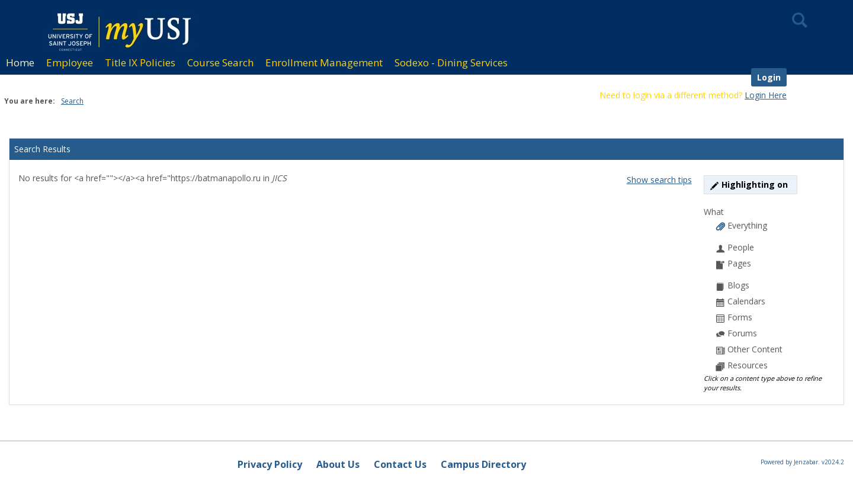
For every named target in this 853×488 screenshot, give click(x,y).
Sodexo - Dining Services (451, 62)
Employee (69, 62)
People (735, 247)
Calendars (740, 301)
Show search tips (659, 179)
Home (20, 62)
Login (769, 77)
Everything (741, 225)
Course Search (220, 62)
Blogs (732, 285)
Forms (734, 317)
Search (72, 101)
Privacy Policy (270, 464)
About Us (338, 464)
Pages (733, 263)
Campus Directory (483, 464)
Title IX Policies (140, 62)
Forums (736, 333)
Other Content (749, 349)
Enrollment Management (324, 62)
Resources (742, 365)
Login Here (766, 95)
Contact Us (400, 464)
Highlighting (750, 184)
